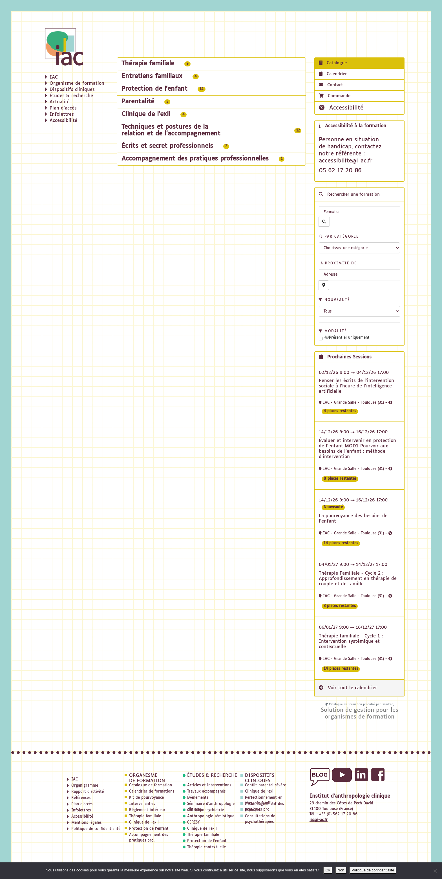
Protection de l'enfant (149, 829)
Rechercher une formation (349, 194)
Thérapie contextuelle (206, 847)
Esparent (252, 810)
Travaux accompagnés (206, 791)
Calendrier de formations (151, 791)
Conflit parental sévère (265, 785)
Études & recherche (212, 775)
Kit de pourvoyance (146, 798)
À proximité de (338, 263)
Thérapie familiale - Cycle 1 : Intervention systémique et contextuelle (351, 641)
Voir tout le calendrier (348, 687)
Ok (328, 870)
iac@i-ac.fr (319, 820)
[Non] (435, 871)
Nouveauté (334, 300)
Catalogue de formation (150, 785)
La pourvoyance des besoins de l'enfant (353, 519)
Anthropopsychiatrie (205, 810)
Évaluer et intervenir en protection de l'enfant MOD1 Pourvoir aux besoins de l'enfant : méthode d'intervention (357, 449)
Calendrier (333, 74)
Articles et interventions (209, 785)
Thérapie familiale (145, 816)
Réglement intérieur (147, 810)
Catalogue (333, 63)
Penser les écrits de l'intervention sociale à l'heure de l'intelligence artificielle (356, 386)
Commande (334, 95)
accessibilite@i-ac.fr (346, 161)
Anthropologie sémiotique (210, 816)
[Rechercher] (324, 222)
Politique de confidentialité (373, 870)
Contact (331, 84)
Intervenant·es (142, 804)
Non (340, 870)
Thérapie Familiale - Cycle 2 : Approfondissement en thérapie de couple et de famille (358, 578)
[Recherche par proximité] (324, 285)
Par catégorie (339, 236)
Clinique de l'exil (144, 822)
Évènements (197, 798)
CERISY (193, 822)
